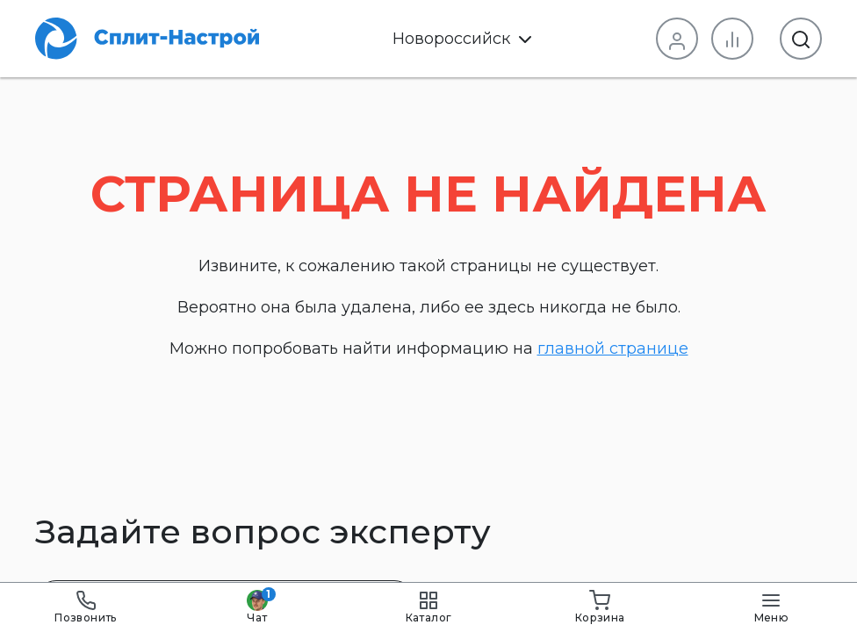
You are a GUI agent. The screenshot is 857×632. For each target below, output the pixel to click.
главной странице (612, 348)
